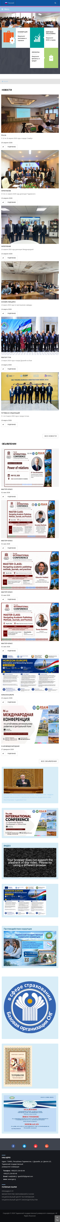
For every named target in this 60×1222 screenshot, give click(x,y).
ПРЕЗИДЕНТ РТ (8, 1191)
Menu (5, 9)
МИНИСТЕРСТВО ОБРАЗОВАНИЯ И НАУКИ (18, 1194)
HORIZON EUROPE (7, 695)
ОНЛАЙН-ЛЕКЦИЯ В (8, 302)
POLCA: (3, 135)
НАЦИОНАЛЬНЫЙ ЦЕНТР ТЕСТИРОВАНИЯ (18, 1197)
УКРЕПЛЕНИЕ (6, 191)
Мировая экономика (50, 32)
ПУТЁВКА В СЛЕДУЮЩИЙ (10, 413)
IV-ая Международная (10, 746)
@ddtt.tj (14, 1176)
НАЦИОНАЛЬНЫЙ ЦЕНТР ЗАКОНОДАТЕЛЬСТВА (20, 1200)
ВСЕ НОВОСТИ (51, 436)
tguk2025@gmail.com (25, 1176)
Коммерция (22, 32)
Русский (9, 4)
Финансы (35, 52)
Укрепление (6, 246)
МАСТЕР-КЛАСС (7, 489)
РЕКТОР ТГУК (6, 357)
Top (57, 1218)
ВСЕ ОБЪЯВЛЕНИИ (49, 761)
